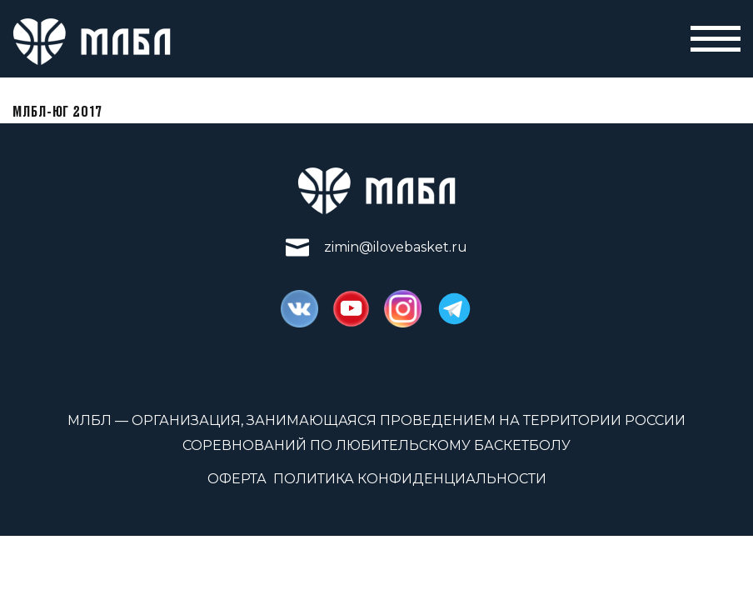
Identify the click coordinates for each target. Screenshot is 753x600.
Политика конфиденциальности (409, 479)
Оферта (237, 479)
